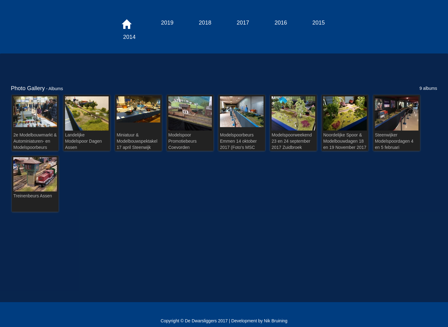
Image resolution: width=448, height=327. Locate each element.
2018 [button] (205, 23)
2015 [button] (318, 23)
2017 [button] (243, 23)
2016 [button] (280, 23)
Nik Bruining (275, 320)
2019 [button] (167, 23)
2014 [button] (129, 37)
